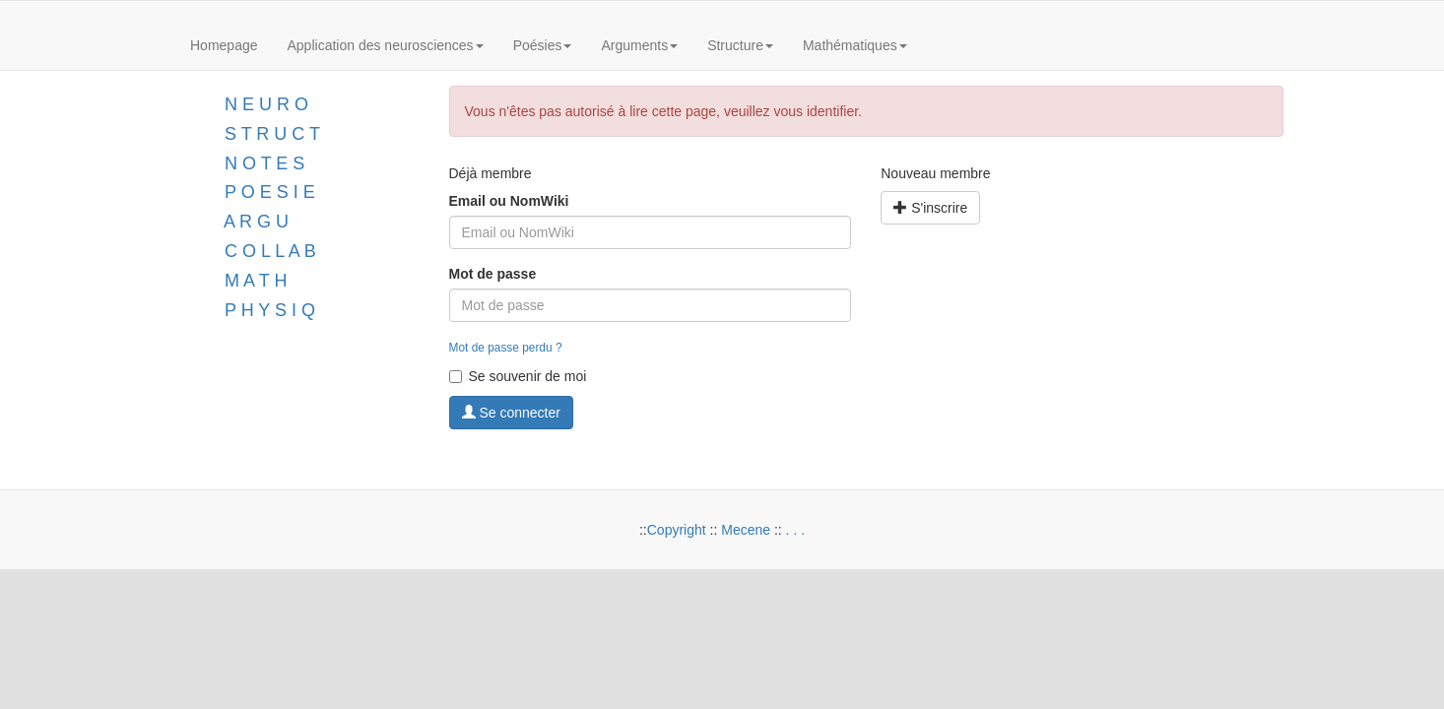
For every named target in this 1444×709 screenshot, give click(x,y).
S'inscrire (930, 208)
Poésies (542, 45)
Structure (740, 45)
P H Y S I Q (270, 310)
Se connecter (511, 412)
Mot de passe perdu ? (505, 347)
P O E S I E (270, 192)
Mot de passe (493, 274)
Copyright (676, 530)
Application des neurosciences (386, 45)
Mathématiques (855, 45)
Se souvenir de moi (518, 376)
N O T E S (264, 163)
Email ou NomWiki (509, 201)
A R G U (256, 221)
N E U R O (266, 104)
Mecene (745, 530)
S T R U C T (272, 134)
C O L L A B (270, 251)
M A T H (256, 280)
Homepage (224, 45)
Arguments (639, 45)
